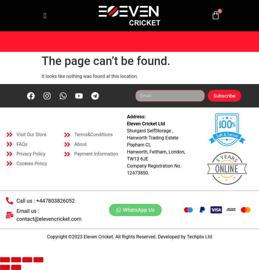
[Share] (27, 259)
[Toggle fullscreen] (16, 259)
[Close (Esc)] (38, 259)
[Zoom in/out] (5, 259)
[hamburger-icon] (45, 16)
